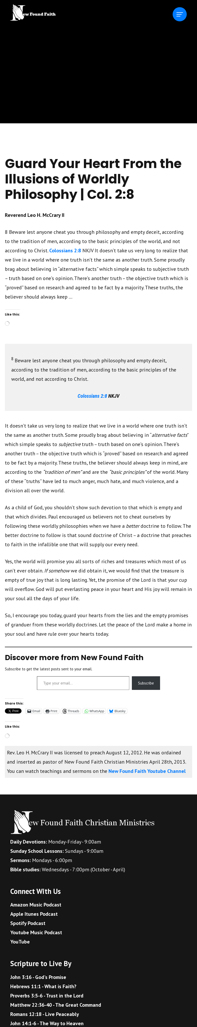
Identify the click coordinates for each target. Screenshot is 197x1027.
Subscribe (146, 683)
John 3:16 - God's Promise (38, 977)
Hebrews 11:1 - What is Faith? (43, 986)
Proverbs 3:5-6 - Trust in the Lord (46, 995)
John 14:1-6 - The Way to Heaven (47, 1023)
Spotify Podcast (27, 923)
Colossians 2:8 (65, 250)
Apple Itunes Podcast (34, 914)
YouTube (20, 941)
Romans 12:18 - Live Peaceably (44, 1014)
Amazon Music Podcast (35, 904)
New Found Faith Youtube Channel (147, 771)
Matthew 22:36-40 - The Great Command (55, 1005)
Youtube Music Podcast (36, 932)
